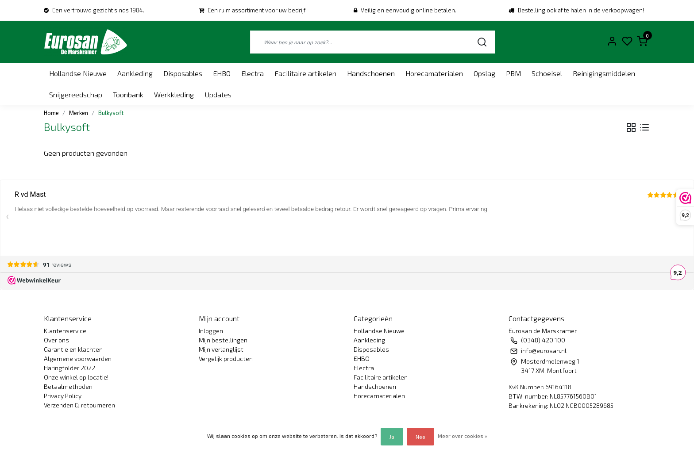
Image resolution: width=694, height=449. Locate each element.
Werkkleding (174, 94)
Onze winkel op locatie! (76, 377)
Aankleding (135, 73)
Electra (252, 73)
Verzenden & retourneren (79, 405)
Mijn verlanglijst (221, 349)
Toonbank (128, 94)
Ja (391, 437)
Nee (420, 437)
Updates (217, 94)
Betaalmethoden (68, 386)
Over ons (56, 340)
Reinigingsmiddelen (604, 73)
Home (51, 112)
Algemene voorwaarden (78, 358)
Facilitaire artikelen (305, 73)
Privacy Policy (62, 395)
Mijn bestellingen (223, 340)
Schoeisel (547, 73)
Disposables (182, 73)
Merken (78, 112)
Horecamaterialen (434, 73)
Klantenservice (65, 330)
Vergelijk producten (226, 358)
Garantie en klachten (73, 349)
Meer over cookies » (462, 436)
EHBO (222, 73)
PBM (513, 73)
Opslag (484, 73)
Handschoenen (371, 73)
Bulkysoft (110, 112)
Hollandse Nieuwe (78, 73)
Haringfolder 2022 (69, 368)
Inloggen (211, 330)
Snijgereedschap (75, 94)
